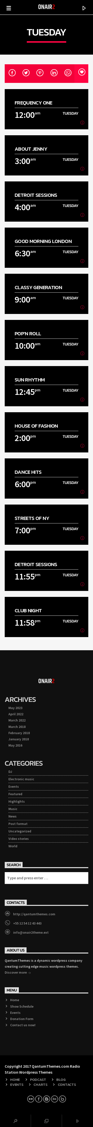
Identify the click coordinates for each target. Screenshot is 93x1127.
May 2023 (15, 708)
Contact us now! (22, 1025)
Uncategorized (19, 831)
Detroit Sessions (36, 195)
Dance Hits (28, 472)
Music (12, 809)
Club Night (28, 610)
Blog (61, 1079)
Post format (18, 823)
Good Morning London (43, 241)
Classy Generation (38, 287)
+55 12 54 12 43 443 (27, 923)
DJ (10, 771)
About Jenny (31, 148)
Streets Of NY (32, 518)
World (12, 846)
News (12, 816)
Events (13, 786)
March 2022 (17, 720)
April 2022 (15, 714)
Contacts (67, 1084)
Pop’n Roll (28, 333)
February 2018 (19, 733)
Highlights (16, 801)
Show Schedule (21, 1006)
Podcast (38, 1079)
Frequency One (33, 102)
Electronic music (21, 779)
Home (14, 1000)
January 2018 (18, 739)
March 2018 (17, 726)
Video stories (18, 838)
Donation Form (21, 1019)
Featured (15, 794)
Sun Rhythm (30, 379)
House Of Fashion (36, 425)
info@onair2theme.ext (31, 932)
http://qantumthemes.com (34, 914)
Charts (40, 1084)
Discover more (18, 973)
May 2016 (15, 745)
